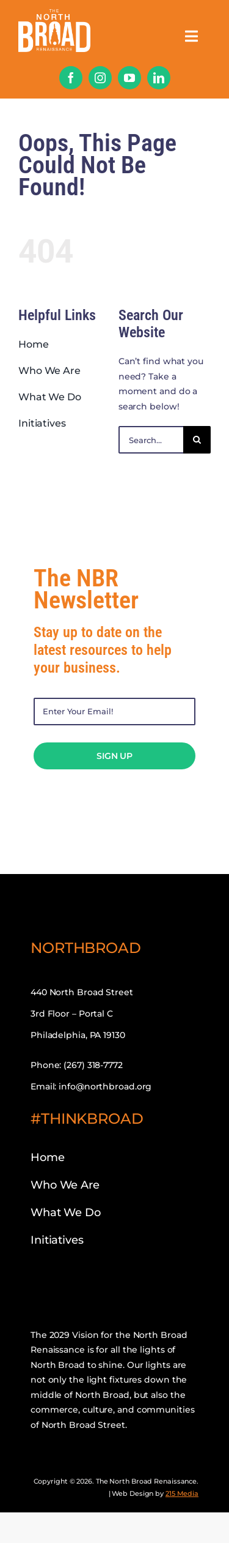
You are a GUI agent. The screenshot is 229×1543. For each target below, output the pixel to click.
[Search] (197, 440)
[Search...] (150, 440)
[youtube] (129, 77)
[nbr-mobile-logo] (54, 13)
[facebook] (70, 77)
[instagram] (100, 77)
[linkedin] (158, 77)
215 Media (181, 1493)
